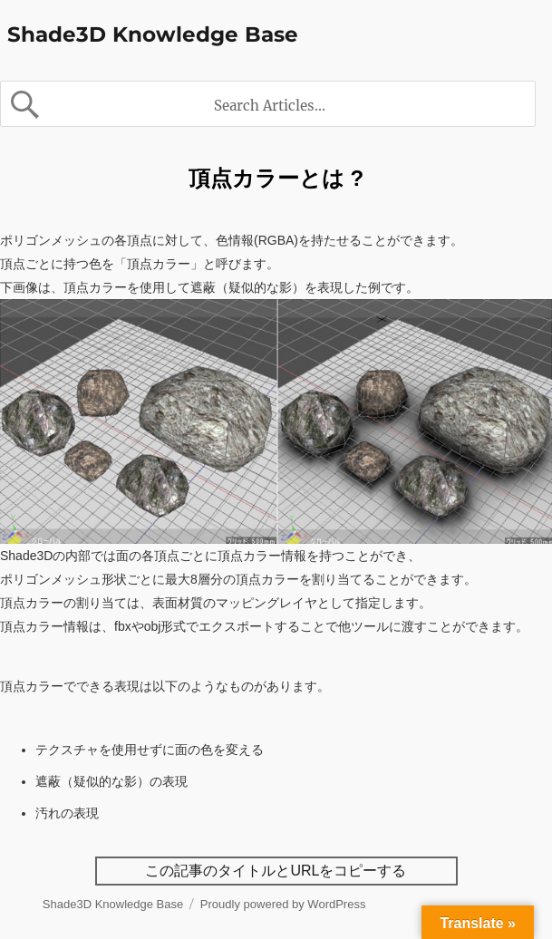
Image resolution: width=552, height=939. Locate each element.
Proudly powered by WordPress (283, 904)
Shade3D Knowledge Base (152, 34)
